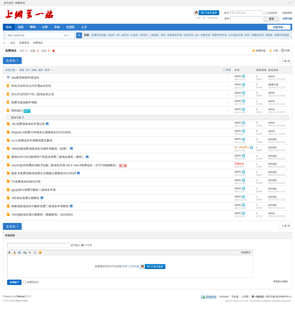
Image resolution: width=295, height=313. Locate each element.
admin (238, 76)
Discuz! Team (21, 300)
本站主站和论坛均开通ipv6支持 (31, 85)
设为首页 (9, 2)
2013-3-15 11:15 (276, 142)
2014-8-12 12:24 (276, 87)
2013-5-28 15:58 (276, 95)
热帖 (34, 70)
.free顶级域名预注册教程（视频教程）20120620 (42, 214)
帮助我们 (17, 110)
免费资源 (24, 42)
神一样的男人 (242, 147)
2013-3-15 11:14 (276, 166)
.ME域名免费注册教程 (25, 198)
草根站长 (239, 163)
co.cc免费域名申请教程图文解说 (31, 140)
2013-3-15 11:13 (276, 183)
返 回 (287, 61)
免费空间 (205, 35)
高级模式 (246, 252)
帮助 (33, 27)
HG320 (144, 35)
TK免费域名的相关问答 (26, 181)
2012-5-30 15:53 (276, 112)
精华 (40, 70)
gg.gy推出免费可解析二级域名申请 (33, 189)
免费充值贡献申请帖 (24, 102)
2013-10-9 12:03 (276, 125)
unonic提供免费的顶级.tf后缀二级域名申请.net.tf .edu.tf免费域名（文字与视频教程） (64, 165)
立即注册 (287, 18)
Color (14, 252)
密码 (226, 18)
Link (25, 252)
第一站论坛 (4, 43)
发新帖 (11, 60)
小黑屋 (245, 296)
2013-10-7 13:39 (276, 134)
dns (197, 35)
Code (35, 252)
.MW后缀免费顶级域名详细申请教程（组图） (40, 148)
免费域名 (38, 42)
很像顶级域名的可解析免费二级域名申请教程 (40, 206)
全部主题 (10, 70)
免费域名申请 (174, 35)
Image (20, 252)
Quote (30, 252)
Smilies (40, 252)
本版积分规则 (280, 281)
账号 (226, 12)
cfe (118, 35)
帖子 (66, 35)
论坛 (8, 27)
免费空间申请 (219, 35)
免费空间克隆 (98, 35)
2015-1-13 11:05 (276, 79)
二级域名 (154, 35)
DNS (247, 35)
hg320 (111, 35)
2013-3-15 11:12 (276, 208)
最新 (21, 70)
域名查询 (188, 35)
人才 (84, 27)
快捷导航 (278, 27)
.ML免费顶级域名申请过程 (28, 123)
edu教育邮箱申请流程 (25, 77)
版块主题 (16, 117)
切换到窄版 (290, 3)
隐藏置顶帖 (228, 95)
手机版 (235, 296)
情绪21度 (273, 84)
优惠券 (269, 35)
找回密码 (287, 12)
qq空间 (125, 35)
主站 (57, 27)
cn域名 (134, 35)
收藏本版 (261, 50)
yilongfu (272, 139)
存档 (287, 50)
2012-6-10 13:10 (276, 216)
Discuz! (21, 296)
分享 (45, 27)
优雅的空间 (257, 35)
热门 (28, 70)
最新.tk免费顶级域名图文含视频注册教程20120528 (43, 173)
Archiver (224, 296)
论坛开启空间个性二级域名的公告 (32, 94)
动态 (21, 27)
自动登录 (270, 12)
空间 (163, 35)
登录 (125, 266)
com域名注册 (235, 35)
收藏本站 (20, 2)
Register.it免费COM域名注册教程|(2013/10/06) (41, 132)
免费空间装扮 (281, 35)
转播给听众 (31, 282)
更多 (47, 70)
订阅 (275, 50)
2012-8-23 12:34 (276, 104)
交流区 (70, 27)
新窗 (228, 69)
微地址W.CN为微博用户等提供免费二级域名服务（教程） (48, 156)
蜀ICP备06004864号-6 (278, 296)
